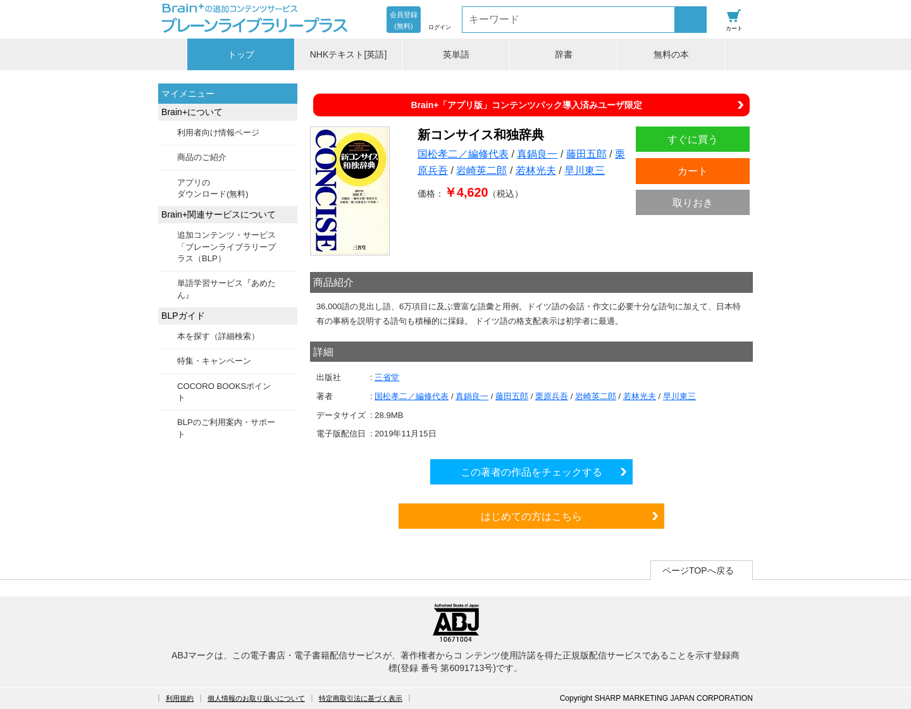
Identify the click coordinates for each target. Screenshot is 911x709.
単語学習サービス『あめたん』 (226, 288)
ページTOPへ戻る (698, 570)
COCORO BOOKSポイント (224, 391)
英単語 (456, 54)
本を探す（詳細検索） (218, 336)
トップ (241, 54)
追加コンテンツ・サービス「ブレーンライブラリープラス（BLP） (226, 246)
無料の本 (671, 54)
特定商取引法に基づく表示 (360, 698)
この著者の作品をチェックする (531, 472)
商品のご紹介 (201, 157)
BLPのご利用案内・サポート (226, 427)
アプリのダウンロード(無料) (213, 188)
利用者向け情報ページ (218, 132)
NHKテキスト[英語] (348, 54)
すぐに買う (692, 139)
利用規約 (180, 698)
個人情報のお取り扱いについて (256, 698)
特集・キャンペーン (214, 361)
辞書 (564, 54)
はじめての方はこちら (531, 516)
